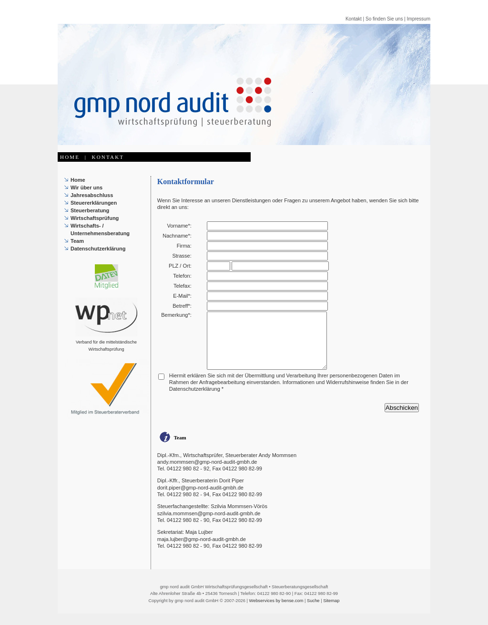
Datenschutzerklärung (98, 248)
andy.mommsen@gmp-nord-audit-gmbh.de (207, 473)
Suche (313, 612)
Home (78, 180)
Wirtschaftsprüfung (95, 218)
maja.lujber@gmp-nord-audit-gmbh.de (201, 550)
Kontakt (354, 18)
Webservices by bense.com (276, 612)
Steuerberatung (90, 210)
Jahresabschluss (92, 195)
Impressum (418, 18)
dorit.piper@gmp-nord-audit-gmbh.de (200, 499)
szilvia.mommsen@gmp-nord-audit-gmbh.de (209, 525)
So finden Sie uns (384, 18)
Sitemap (331, 612)
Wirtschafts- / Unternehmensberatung (100, 229)
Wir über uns (86, 187)
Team (77, 241)
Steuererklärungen (94, 203)
